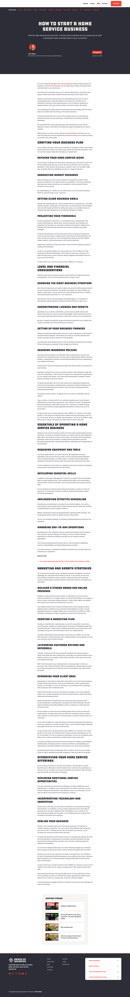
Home (49, 959)
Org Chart (75, 10)
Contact (65, 959)
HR (81, 10)
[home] (17, 4)
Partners (105, 3)
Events (92, 3)
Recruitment (87, 10)
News (20, 10)
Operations (58, 10)
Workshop (65, 964)
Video (35, 10)
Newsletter (50, 961)
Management (28, 10)
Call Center (67, 10)
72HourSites (38, 992)
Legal (64, 961)
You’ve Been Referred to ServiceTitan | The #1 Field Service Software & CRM (64, 561)
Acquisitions (42, 10)
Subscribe (50, 967)
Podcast (85, 3)
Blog (98, 3)
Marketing (96, 10)
